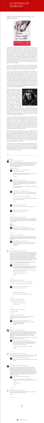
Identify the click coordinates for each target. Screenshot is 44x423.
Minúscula (19, 155)
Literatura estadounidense (14, 155)
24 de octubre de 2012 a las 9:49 (18, 280)
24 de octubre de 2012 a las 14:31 (24, 210)
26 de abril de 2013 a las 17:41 (21, 390)
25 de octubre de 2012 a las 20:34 (25, 357)
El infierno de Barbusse (19, 5)
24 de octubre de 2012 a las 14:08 (21, 302)
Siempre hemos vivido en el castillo (32, 155)
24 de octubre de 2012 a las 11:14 (20, 299)
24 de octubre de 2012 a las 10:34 (25, 241)
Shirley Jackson (24, 155)
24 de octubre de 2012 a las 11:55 (21, 292)
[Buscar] (36, 3)
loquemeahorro (13, 390)
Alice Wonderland (13, 353)
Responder (12, 232)
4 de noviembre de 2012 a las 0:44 (23, 365)
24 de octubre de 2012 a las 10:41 (24, 264)
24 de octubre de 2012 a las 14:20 (20, 309)
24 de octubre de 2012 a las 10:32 (25, 227)
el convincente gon (14, 365)
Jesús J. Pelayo (16, 169)
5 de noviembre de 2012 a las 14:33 (25, 376)
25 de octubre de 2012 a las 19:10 (22, 353)
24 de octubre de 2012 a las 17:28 (25, 320)
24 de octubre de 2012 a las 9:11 (21, 217)
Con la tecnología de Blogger (22, 419)
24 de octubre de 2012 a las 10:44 (25, 286)
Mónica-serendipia (13, 250)
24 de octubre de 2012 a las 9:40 (23, 250)
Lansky (11, 160)
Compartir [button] (8, 153)
